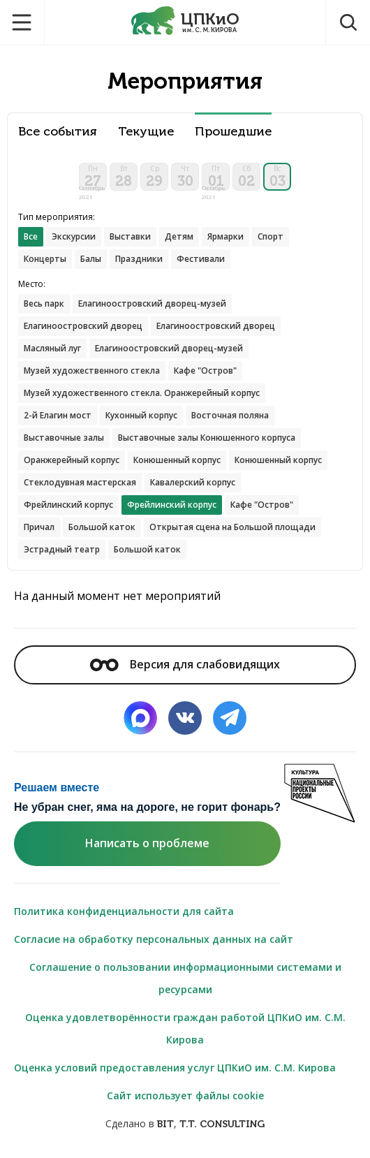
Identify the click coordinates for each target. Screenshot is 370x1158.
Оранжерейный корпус (71, 460)
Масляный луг (52, 348)
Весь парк (44, 303)
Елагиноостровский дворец (83, 326)
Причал (39, 527)
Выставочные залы (64, 438)
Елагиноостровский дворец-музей (152, 303)
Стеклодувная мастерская (80, 482)
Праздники (139, 259)
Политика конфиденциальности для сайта (124, 911)
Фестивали (201, 259)
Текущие (146, 131)
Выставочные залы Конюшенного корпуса (206, 438)
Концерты (45, 259)
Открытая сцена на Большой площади (232, 527)
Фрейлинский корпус (68, 505)
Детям (179, 236)
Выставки (130, 236)
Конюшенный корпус (177, 460)
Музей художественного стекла (92, 370)
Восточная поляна (230, 415)
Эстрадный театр (62, 549)
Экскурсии (74, 236)
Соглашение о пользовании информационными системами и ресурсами (185, 978)
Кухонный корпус (141, 415)
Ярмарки (225, 236)
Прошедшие (233, 131)
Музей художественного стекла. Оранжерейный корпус (142, 393)
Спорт (270, 236)
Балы (90, 259)
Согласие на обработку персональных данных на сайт (153, 939)
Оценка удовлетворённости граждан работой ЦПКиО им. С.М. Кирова (185, 1028)
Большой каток (101, 527)
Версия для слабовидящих (185, 664)
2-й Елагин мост (57, 415)
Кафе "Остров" (205, 370)
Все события (57, 131)
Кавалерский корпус (192, 482)
